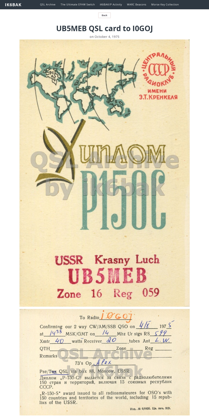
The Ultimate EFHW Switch (77, 4)
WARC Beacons (136, 4)
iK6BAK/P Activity (111, 4)
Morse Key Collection (165, 4)
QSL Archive (48, 4)
